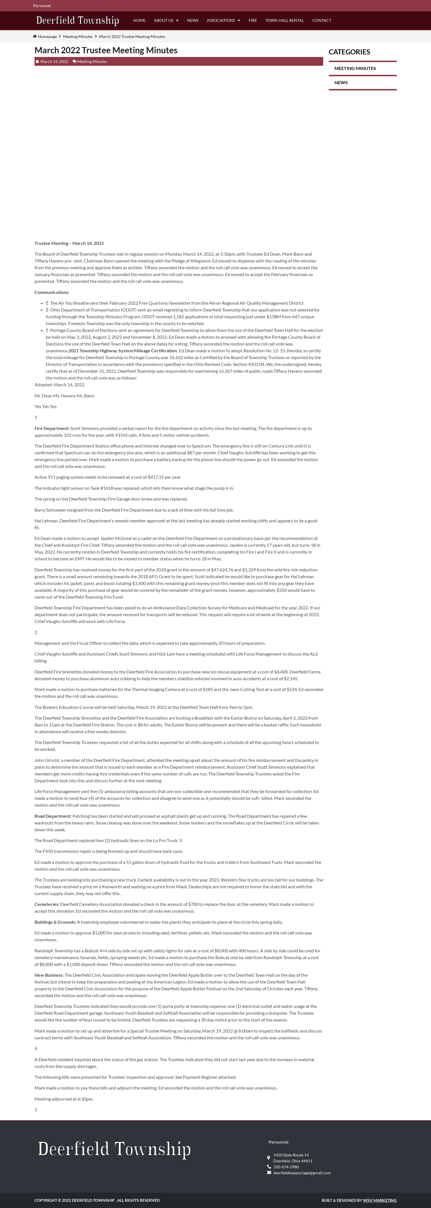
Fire (253, 20)
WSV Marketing (380, 1200)
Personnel (42, 5)
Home (139, 20)
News (192, 20)
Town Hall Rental (284, 20)
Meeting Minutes (78, 36)
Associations (223, 20)
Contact (321, 20)
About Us (166, 20)
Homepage (47, 36)
